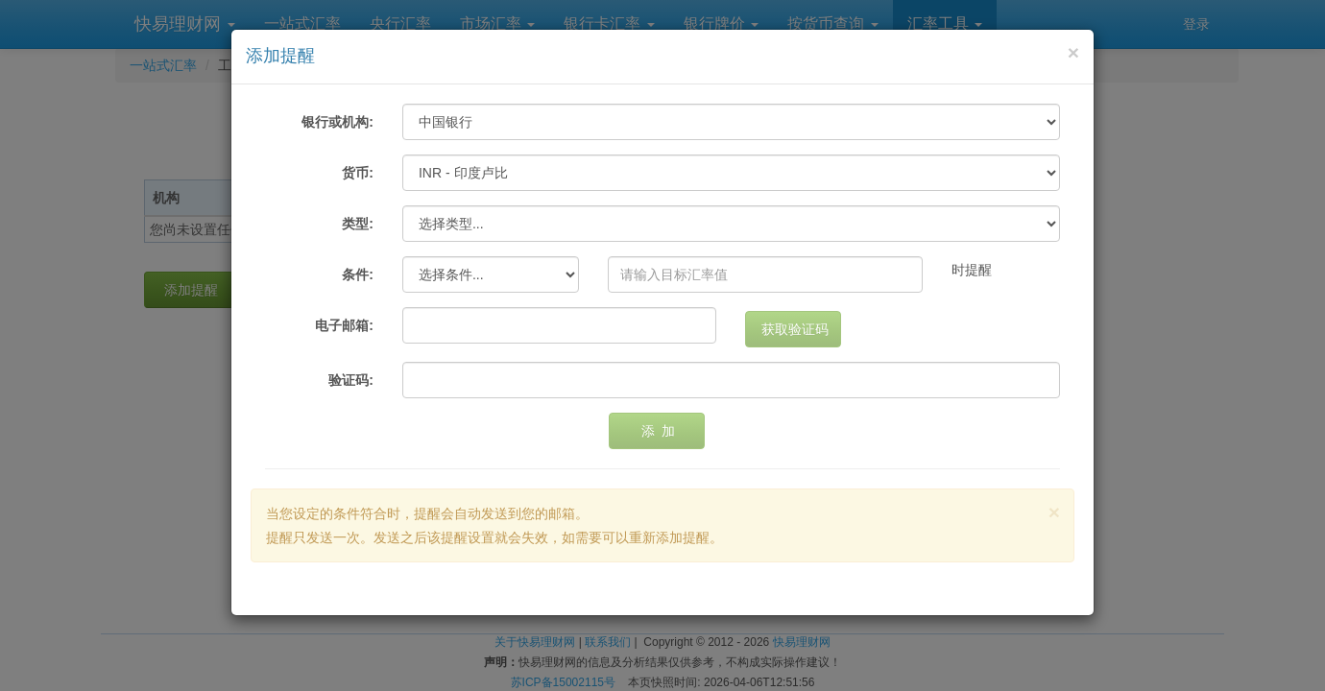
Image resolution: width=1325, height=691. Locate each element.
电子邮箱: (344, 325)
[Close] (1073, 52)
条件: (357, 274)
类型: (357, 223)
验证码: (350, 380)
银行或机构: (337, 122)
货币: (357, 172)
